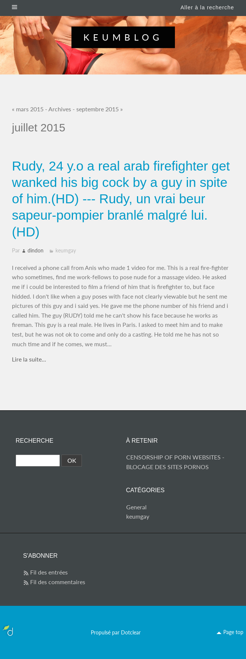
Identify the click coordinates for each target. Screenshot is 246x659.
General (136, 506)
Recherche (34, 440)
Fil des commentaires (57, 581)
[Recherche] (38, 461)
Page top (233, 632)
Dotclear (131, 632)
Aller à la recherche (207, 7)
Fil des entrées (49, 572)
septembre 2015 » (99, 108)
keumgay (65, 250)
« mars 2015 (28, 108)
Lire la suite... (29, 359)
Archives (59, 108)
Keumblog (123, 37)
